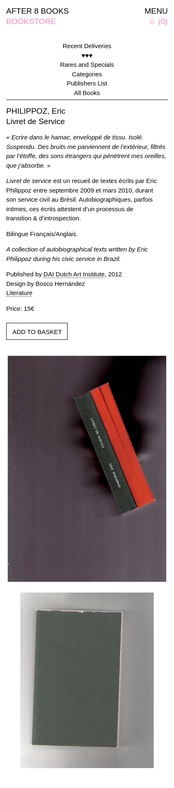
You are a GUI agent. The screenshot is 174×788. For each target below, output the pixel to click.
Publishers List (87, 83)
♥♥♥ (87, 55)
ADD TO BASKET (37, 331)
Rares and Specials (87, 64)
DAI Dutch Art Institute (74, 274)
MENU (156, 11)
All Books (87, 92)
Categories (87, 74)
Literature (19, 292)
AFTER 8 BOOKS (37, 11)
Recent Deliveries (87, 45)
